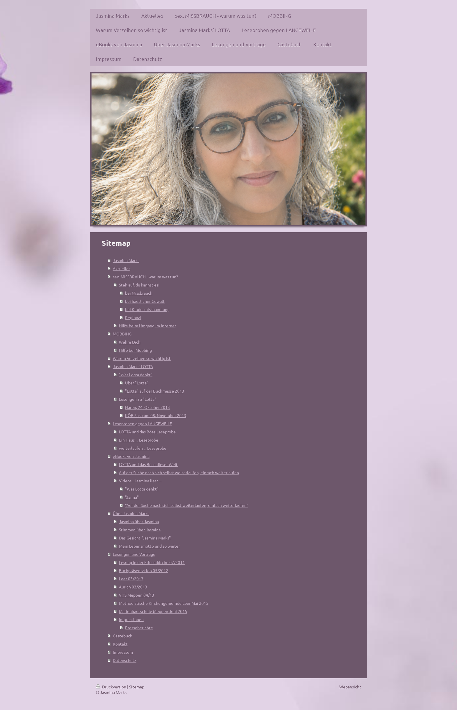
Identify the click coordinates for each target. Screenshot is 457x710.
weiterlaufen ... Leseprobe (142, 448)
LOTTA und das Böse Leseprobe (147, 431)
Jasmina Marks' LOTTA (133, 366)
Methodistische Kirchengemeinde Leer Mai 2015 (163, 603)
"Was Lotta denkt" (135, 374)
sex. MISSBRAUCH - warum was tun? (145, 276)
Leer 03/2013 (131, 578)
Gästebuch (122, 635)
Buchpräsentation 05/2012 (143, 570)
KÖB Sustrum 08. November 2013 (155, 415)
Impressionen (131, 619)
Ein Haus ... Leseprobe (138, 439)
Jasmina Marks (126, 260)
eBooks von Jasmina (131, 456)
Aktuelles (121, 268)
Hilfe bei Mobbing (135, 350)
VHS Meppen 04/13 (136, 594)
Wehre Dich (129, 342)
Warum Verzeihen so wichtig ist (142, 358)
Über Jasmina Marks (131, 513)
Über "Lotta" (136, 382)
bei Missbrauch (138, 293)
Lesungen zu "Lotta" (137, 399)
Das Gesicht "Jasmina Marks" (145, 537)
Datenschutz (124, 660)
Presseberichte (139, 627)
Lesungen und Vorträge (134, 554)
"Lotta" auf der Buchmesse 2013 (154, 390)
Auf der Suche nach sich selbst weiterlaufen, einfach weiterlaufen (179, 472)
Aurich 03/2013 (133, 586)
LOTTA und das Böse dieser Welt (148, 464)
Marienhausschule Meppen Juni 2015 (153, 611)
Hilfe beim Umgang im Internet (147, 325)
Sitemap (136, 686)
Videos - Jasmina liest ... (140, 480)
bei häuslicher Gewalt (145, 301)
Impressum (123, 652)
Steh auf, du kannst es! (139, 284)
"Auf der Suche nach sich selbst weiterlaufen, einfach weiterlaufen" (186, 505)
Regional (133, 317)
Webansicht (350, 686)
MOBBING (122, 333)
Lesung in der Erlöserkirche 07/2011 (152, 562)
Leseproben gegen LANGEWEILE (142, 423)
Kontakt (120, 643)
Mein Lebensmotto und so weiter (149, 546)
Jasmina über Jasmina (139, 521)
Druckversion (111, 686)
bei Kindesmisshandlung (147, 309)
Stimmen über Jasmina (140, 529)
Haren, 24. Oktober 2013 (147, 407)
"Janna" (132, 497)
